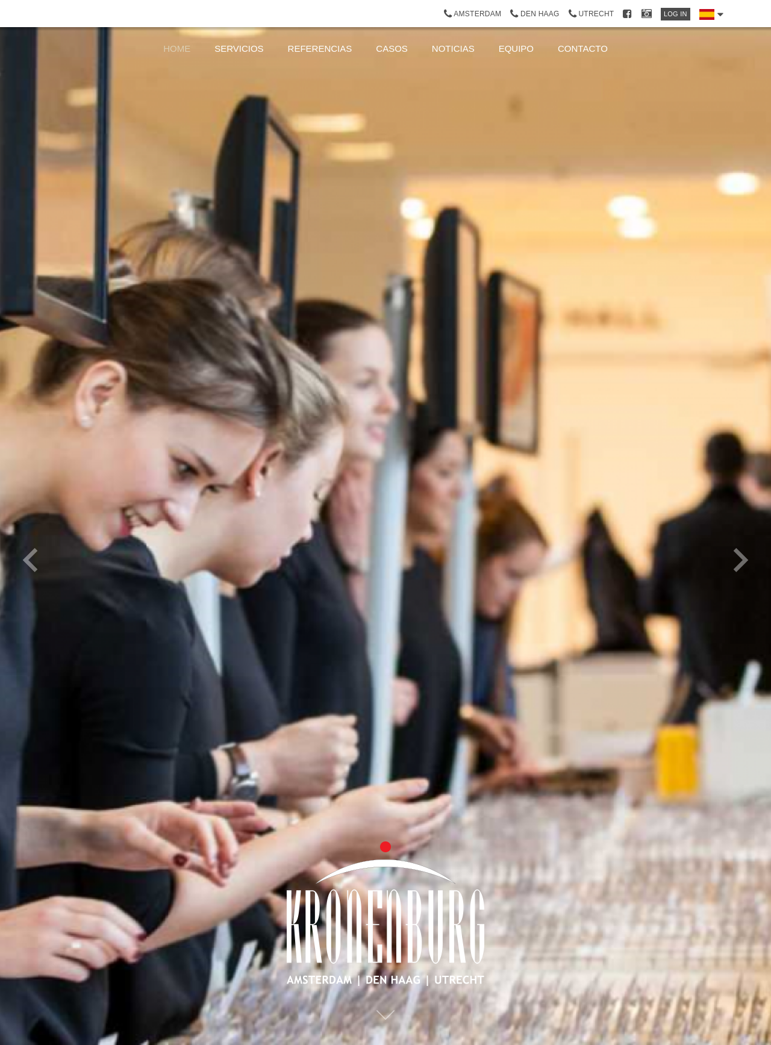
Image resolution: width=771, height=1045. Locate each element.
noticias (453, 48)
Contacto (583, 48)
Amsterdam (473, 14)
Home (176, 48)
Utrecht (591, 14)
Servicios (238, 48)
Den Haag (534, 14)
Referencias (320, 48)
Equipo (516, 48)
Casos (392, 48)
